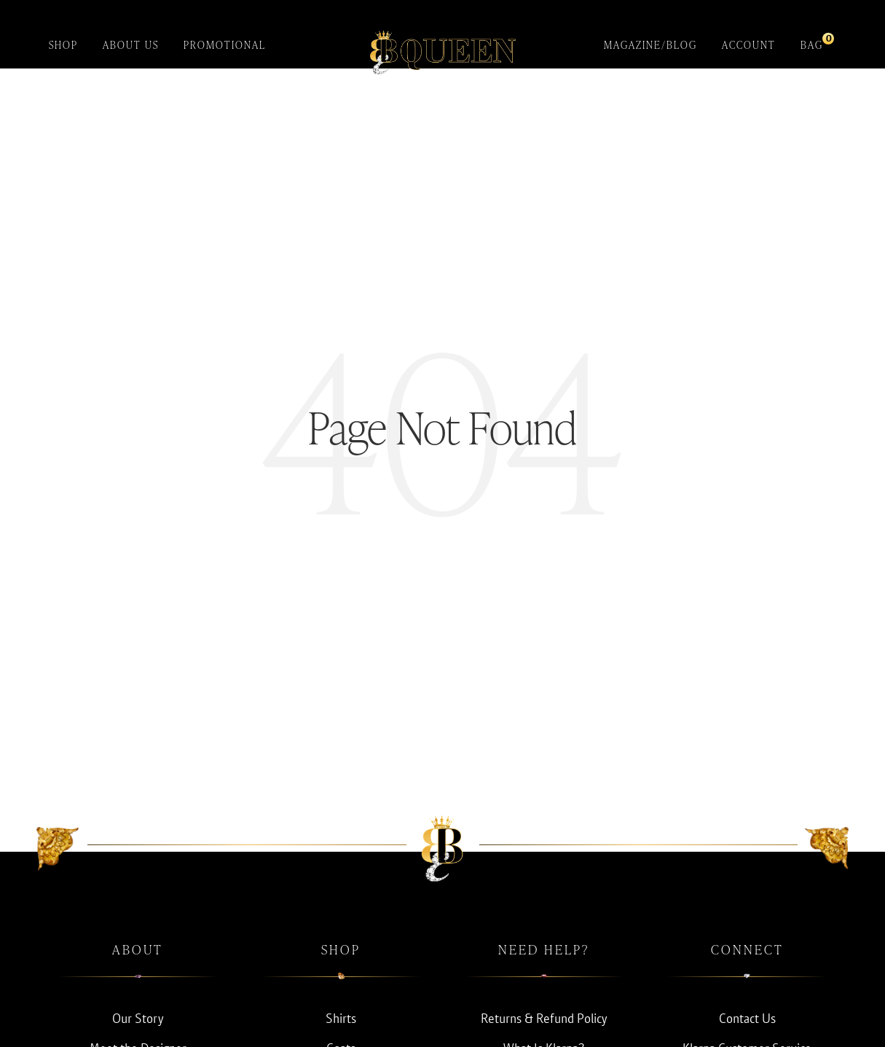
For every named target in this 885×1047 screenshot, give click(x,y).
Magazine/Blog (650, 45)
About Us (131, 45)
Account (749, 45)
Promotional (225, 45)
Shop (63, 45)
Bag (812, 42)
